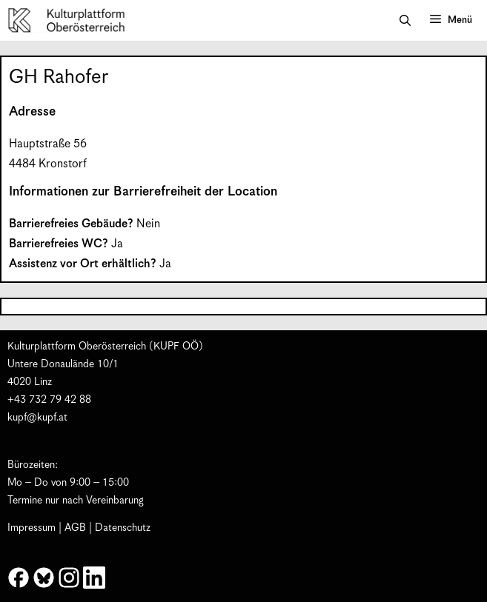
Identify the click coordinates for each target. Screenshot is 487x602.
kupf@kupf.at (37, 418)
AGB (75, 528)
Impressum (31, 528)
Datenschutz (122, 528)
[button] (405, 20)
